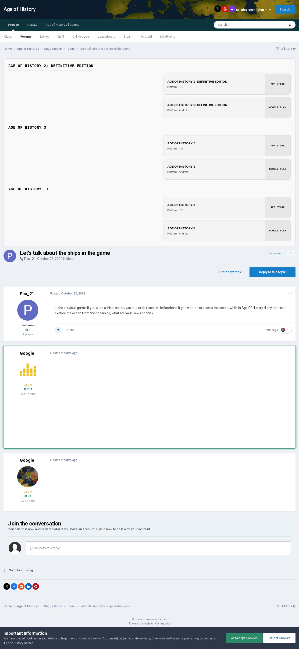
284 (28, 389)
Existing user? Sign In (253, 9)
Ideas (70, 259)
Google (27, 353)
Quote (70, 330)
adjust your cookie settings (132, 638)
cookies (31, 638)
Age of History (20, 9)
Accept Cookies (244, 638)
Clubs (8, 36)
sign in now (104, 529)
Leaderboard (106, 36)
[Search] (238, 24)
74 (28, 496)
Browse (13, 27)
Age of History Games (18, 643)
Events (44, 36)
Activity (32, 24)
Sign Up (285, 9)
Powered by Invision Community (149, 623)
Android (146, 36)
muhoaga (272, 330)
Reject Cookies (279, 638)
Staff (60, 36)
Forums (26, 36)
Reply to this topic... (46, 548)
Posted (67, 293)
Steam (128, 36)
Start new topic (230, 272)
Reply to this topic (272, 272)
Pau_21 (30, 259)
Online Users (80, 36)
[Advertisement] (140, 397)
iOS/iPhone (167, 36)
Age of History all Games (62, 24)
